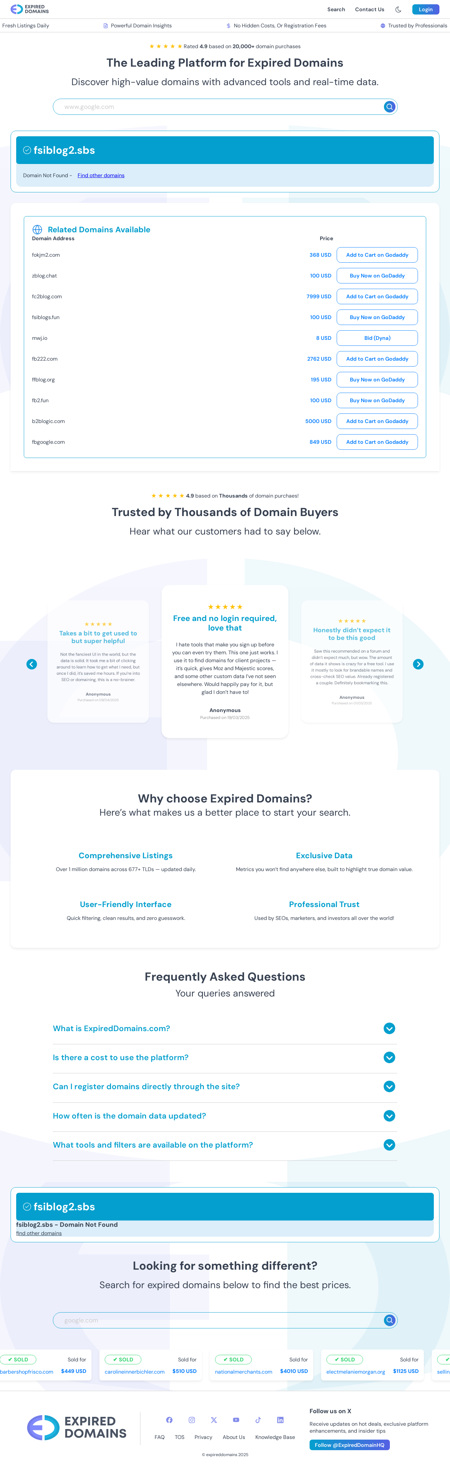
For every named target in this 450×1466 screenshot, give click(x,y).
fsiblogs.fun (45, 317)
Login (426, 9)
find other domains (39, 1233)
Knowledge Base (275, 1437)
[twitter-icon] (214, 1420)
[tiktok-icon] (258, 1420)
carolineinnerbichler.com (136, 1371)
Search (336, 9)
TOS (179, 1437)
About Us (234, 1437)
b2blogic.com (48, 421)
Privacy (203, 1437)
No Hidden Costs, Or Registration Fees (277, 25)
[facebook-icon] (169, 1420)
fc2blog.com (47, 296)
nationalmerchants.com (245, 1371)
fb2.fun (40, 400)
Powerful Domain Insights (139, 25)
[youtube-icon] (236, 1420)
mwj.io (39, 338)
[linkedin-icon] (280, 1420)
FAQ (160, 1437)
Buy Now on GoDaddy (377, 275)
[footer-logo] (76, 1428)
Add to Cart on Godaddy (377, 254)
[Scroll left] (31, 664)
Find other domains (101, 175)
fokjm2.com (46, 254)
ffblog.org (43, 379)
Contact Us (369, 9)
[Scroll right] (418, 664)
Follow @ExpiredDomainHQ (350, 1445)
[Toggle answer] (389, 1028)
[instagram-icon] (192, 1420)
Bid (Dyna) (377, 338)
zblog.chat (44, 275)
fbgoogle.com (48, 442)
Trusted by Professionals (415, 25)
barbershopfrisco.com (28, 1371)
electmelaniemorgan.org (357, 1371)
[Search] (389, 107)
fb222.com (44, 358)
